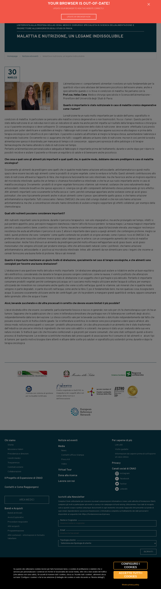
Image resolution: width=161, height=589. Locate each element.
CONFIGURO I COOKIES (130, 565)
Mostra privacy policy (130, 585)
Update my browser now (79, 16)
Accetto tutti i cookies (130, 574)
